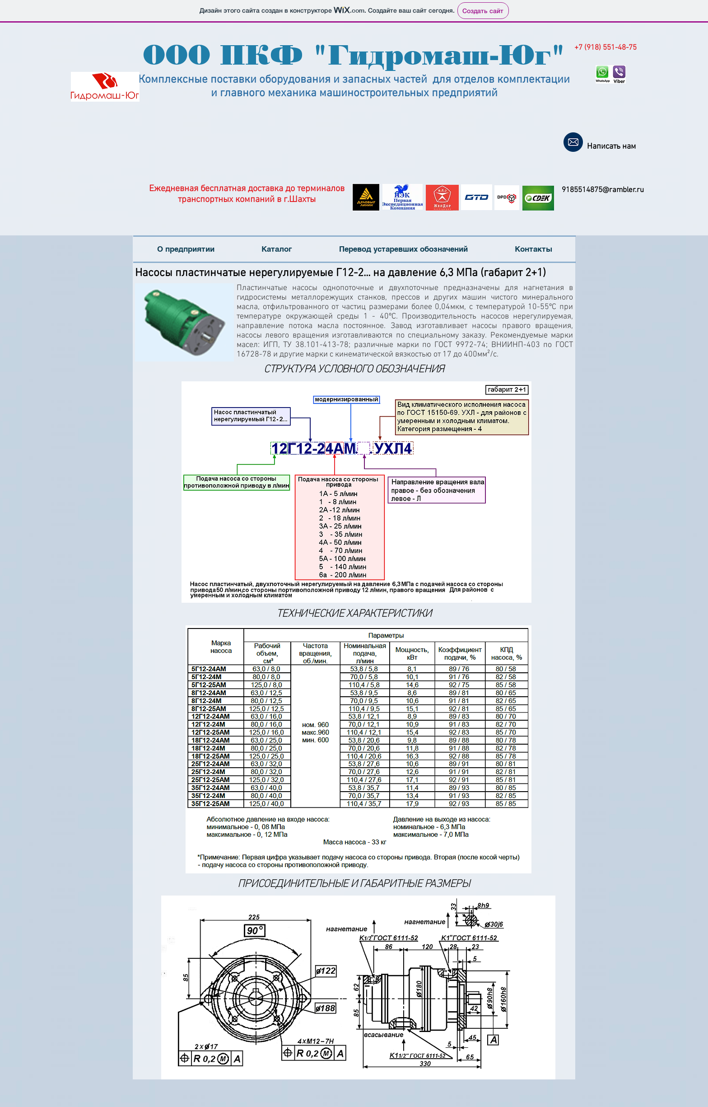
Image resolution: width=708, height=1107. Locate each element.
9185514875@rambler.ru (603, 190)
